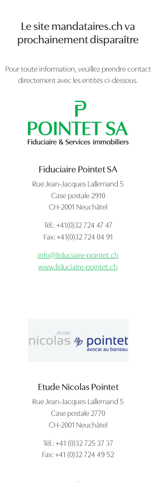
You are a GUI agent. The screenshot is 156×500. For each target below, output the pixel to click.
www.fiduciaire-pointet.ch (78, 267)
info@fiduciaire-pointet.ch (78, 256)
